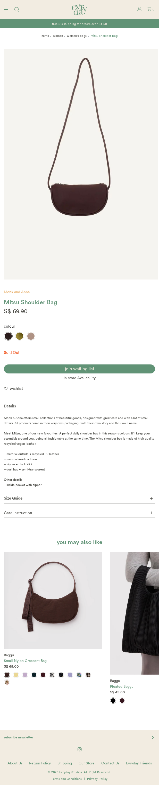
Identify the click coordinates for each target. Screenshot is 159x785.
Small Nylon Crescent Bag (25, 661)
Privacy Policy (97, 779)
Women (58, 35)
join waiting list (79, 369)
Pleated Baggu (121, 686)
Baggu (9, 655)
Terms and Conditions (66, 779)
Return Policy (40, 763)
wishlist (16, 389)
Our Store (87, 763)
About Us (14, 763)
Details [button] (10, 406)
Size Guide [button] (78, 498)
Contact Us (110, 763)
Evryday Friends (139, 763)
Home (45, 35)
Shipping (64, 763)
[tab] (79, 406)
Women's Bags (77, 35)
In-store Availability (80, 378)
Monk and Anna (17, 292)
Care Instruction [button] (78, 513)
